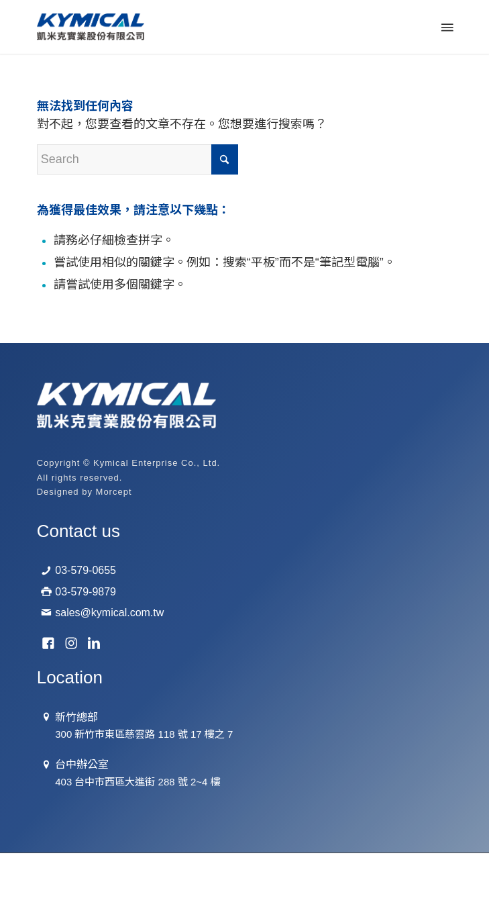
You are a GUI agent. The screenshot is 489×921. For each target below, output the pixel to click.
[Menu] (446, 27)
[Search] (137, 159)
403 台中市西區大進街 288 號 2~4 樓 (137, 781)
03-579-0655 (85, 570)
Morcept (114, 492)
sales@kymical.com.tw (109, 612)
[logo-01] (203, 27)
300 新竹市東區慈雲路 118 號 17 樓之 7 (144, 734)
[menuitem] (446, 27)
